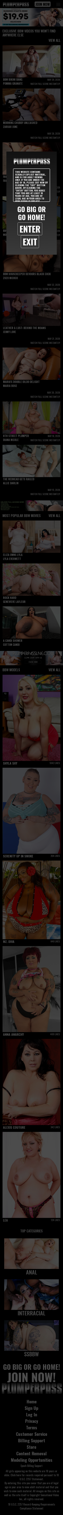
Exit (30, 241)
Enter (29, 229)
